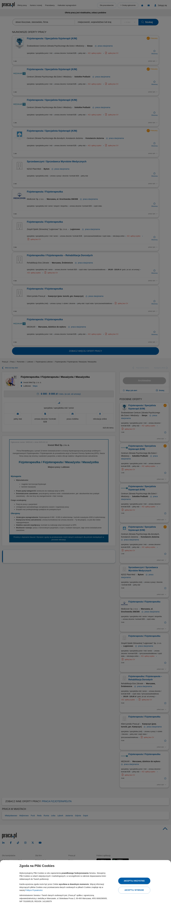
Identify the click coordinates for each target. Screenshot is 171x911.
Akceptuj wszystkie (134, 881)
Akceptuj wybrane (134, 890)
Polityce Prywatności (33, 890)
